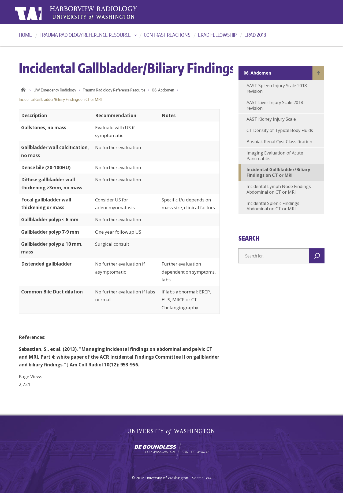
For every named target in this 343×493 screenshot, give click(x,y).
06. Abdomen (163, 90)
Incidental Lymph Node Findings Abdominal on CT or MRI (279, 189)
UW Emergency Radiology (54, 90)
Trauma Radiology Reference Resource (85, 35)
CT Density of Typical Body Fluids (280, 130)
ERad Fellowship (217, 35)
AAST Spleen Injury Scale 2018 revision (277, 88)
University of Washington (36, 12)
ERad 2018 (255, 35)
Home (25, 35)
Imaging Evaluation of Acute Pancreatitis (275, 155)
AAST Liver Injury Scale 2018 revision (275, 105)
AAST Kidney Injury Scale (271, 119)
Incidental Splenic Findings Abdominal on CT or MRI (273, 206)
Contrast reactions (167, 35)
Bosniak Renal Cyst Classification (279, 142)
